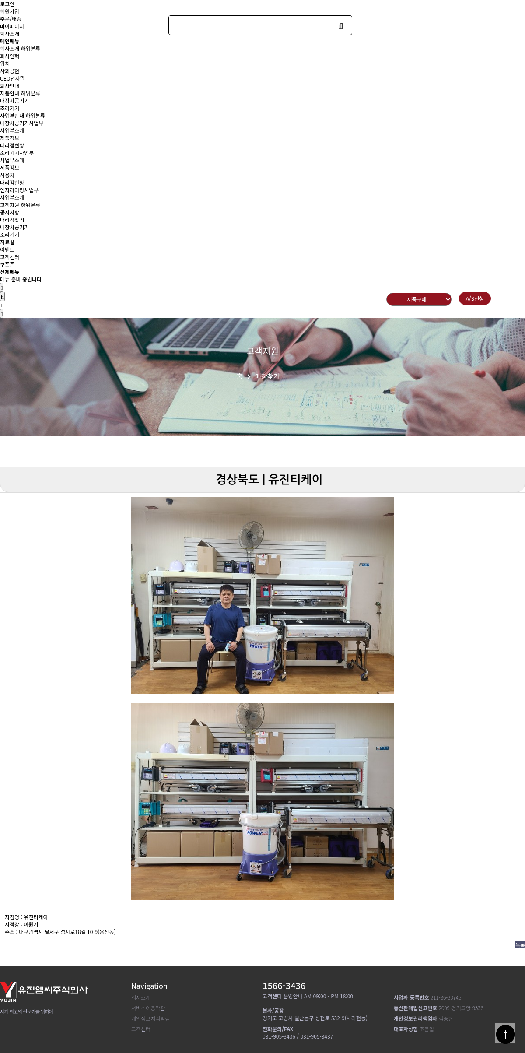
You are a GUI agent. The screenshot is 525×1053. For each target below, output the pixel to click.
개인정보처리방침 (150, 1018)
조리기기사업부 (17, 152)
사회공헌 (9, 70)
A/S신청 (475, 298)
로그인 (7, 3)
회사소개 (9, 48)
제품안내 (9, 93)
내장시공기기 (14, 100)
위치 (5, 63)
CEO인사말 (12, 78)
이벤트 (7, 249)
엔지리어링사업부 (19, 189)
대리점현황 (12, 145)
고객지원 (9, 204)
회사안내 (9, 85)
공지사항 (9, 212)
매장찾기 (267, 376)
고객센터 (9, 256)
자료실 (7, 242)
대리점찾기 (12, 219)
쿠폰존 (7, 264)
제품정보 (9, 137)
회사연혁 (9, 56)
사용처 (7, 175)
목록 (520, 944)
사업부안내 (12, 115)
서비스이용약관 (148, 1007)
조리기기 (9, 108)
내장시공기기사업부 (21, 122)
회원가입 (9, 11)
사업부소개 (12, 130)
